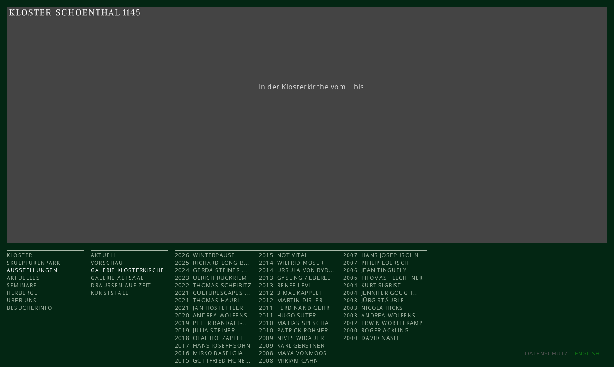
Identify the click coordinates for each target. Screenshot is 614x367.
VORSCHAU (107, 263)
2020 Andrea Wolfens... (214, 315)
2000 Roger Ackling (376, 330)
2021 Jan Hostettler (209, 308)
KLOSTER (19, 255)
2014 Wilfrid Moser (291, 263)
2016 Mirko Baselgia (209, 353)
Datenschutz (546, 353)
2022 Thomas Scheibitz (213, 285)
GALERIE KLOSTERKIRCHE (127, 270)
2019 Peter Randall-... (211, 323)
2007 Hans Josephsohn (381, 255)
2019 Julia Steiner (205, 330)
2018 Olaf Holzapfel (209, 338)
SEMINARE (22, 285)
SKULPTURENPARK (33, 263)
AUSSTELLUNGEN (32, 270)
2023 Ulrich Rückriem (211, 278)
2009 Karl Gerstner (291, 345)
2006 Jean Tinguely (375, 270)
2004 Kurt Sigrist (372, 285)
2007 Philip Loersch (376, 263)
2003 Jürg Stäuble (374, 300)
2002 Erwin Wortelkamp (383, 323)
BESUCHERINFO (29, 308)
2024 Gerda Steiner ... (211, 270)
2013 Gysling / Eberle (295, 278)
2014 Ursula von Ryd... (297, 270)
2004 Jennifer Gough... (380, 293)
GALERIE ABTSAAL (117, 278)
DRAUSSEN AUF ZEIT (121, 285)
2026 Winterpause (206, 255)
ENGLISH (587, 353)
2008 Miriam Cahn (288, 360)
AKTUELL (103, 255)
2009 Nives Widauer (291, 338)
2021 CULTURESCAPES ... (213, 293)
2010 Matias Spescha (294, 323)
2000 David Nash (370, 338)
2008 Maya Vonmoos (293, 353)
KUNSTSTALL (109, 293)
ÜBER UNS (22, 300)
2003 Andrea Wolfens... (382, 315)
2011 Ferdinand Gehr (294, 308)
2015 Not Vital (283, 255)
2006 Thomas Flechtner (383, 278)
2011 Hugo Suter (287, 315)
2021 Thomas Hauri (207, 300)
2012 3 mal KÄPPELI (290, 293)
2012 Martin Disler (291, 300)
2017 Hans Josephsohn (213, 345)
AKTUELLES (23, 278)
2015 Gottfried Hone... (213, 360)
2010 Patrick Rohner (293, 330)
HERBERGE (22, 293)
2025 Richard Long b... (212, 263)
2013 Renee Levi (284, 285)
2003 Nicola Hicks (373, 308)
